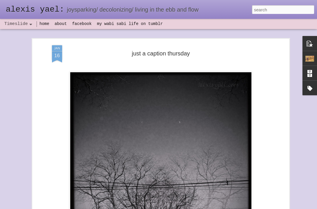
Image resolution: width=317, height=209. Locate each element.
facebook (81, 23)
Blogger (176, 206)
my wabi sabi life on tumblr (130, 23)
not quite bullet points (153, 201)
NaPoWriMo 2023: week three (242, 200)
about (61, 23)
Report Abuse (193, 206)
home (44, 23)
